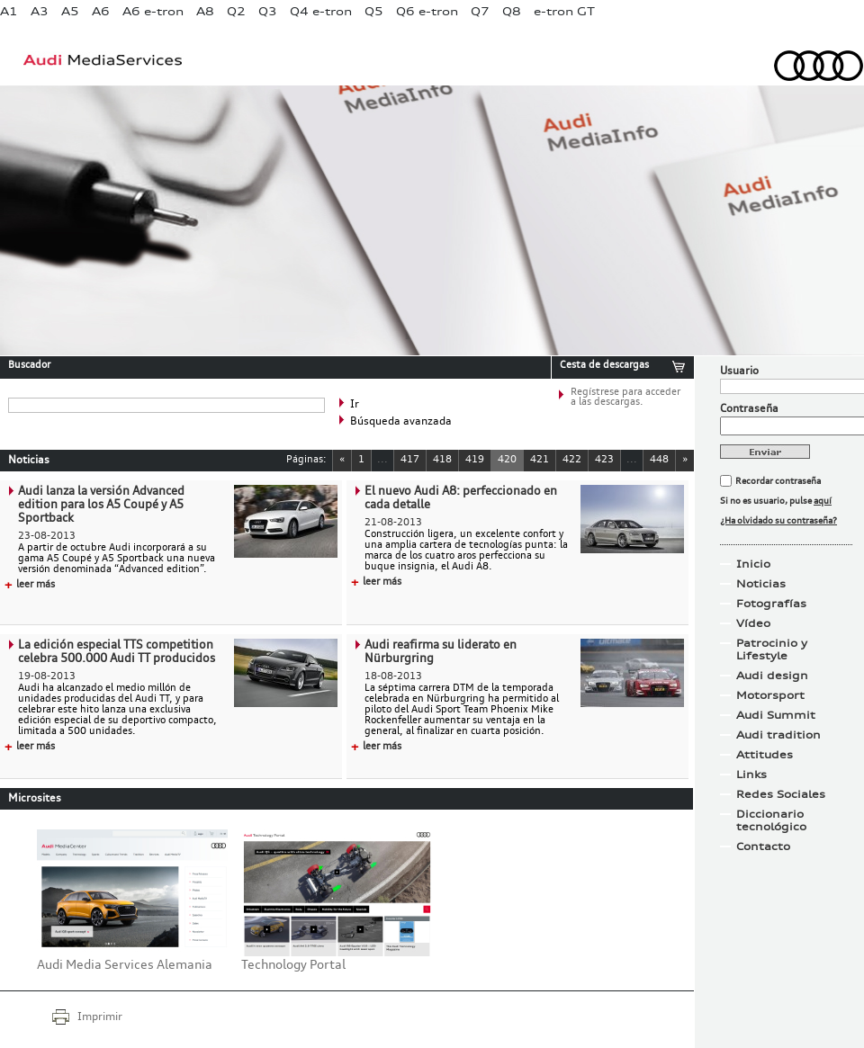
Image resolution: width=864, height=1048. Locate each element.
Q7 (480, 11)
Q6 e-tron (427, 11)
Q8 (511, 11)
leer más (29, 585)
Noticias (761, 584)
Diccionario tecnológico (771, 820)
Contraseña (749, 409)
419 (474, 460)
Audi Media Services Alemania (124, 965)
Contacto (763, 846)
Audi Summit (775, 715)
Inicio (753, 564)
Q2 (236, 11)
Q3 (267, 11)
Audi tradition (778, 735)
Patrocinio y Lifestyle (771, 649)
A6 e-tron (153, 11)
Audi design (772, 675)
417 (409, 460)
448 (659, 460)
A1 (9, 11)
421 (539, 460)
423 (604, 460)
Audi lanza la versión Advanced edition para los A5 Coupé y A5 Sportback (101, 505)
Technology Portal (293, 965)
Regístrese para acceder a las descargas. (625, 398)
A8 (205, 11)
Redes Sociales (780, 794)
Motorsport (770, 695)
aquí (823, 501)
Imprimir (99, 1017)
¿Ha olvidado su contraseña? (778, 520)
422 (571, 460)
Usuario (739, 371)
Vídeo (753, 623)
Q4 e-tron (321, 11)
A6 (101, 11)
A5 (70, 11)
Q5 (373, 11)
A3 (40, 11)
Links (751, 774)
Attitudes (764, 754)
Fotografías (771, 603)
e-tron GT (564, 11)
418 (442, 460)
